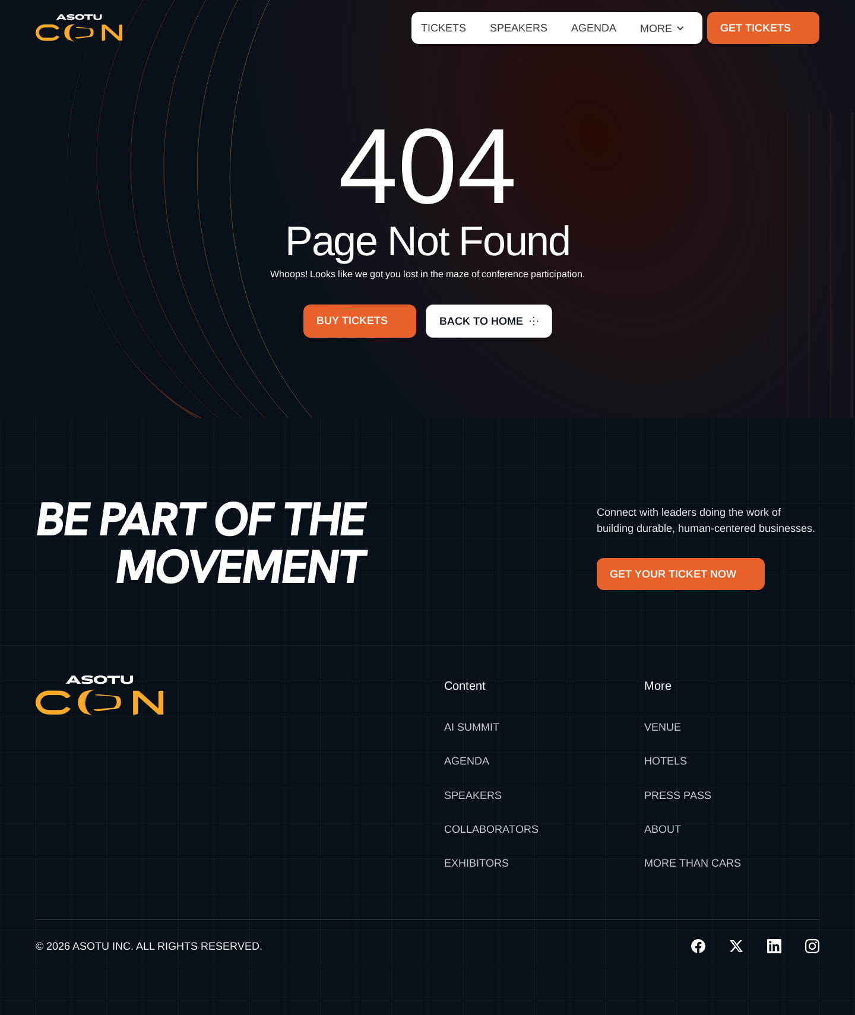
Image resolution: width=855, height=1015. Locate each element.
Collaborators (491, 829)
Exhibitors (476, 863)
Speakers (473, 795)
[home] (79, 28)
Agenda (466, 761)
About (662, 829)
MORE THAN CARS (692, 863)
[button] (662, 28)
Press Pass (677, 795)
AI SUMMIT (471, 727)
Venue (662, 727)
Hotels (665, 761)
